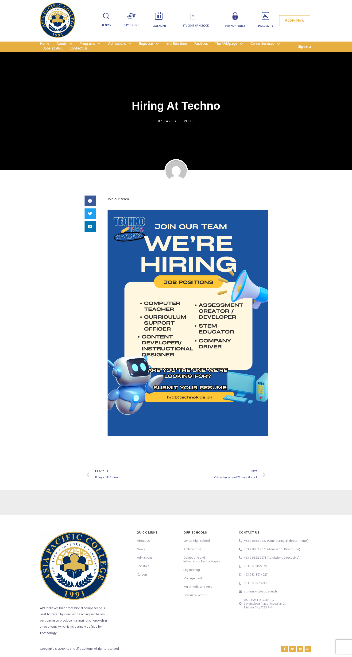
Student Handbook (196, 25)
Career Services (265, 47)
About (64, 47)
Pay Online (131, 25)
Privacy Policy (235, 26)
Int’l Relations (176, 47)
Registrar (149, 47)
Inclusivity (265, 26)
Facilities (201, 47)
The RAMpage (229, 47)
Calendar (159, 26)
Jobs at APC (52, 58)
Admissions (120, 47)
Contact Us (79, 58)
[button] (90, 211)
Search (106, 25)
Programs (90, 47)
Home (44, 47)
